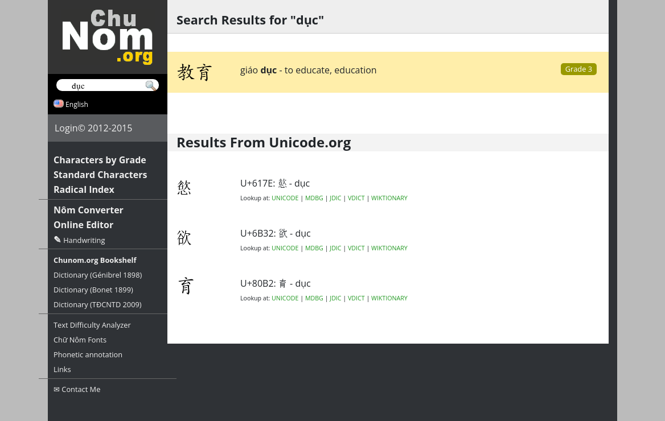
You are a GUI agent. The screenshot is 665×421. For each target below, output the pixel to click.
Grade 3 (578, 69)
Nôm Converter (89, 210)
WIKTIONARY (389, 198)
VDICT (356, 198)
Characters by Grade (100, 160)
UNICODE (285, 198)
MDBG (314, 198)
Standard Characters (100, 174)
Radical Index (84, 189)
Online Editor (83, 224)
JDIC (335, 198)
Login (66, 128)
